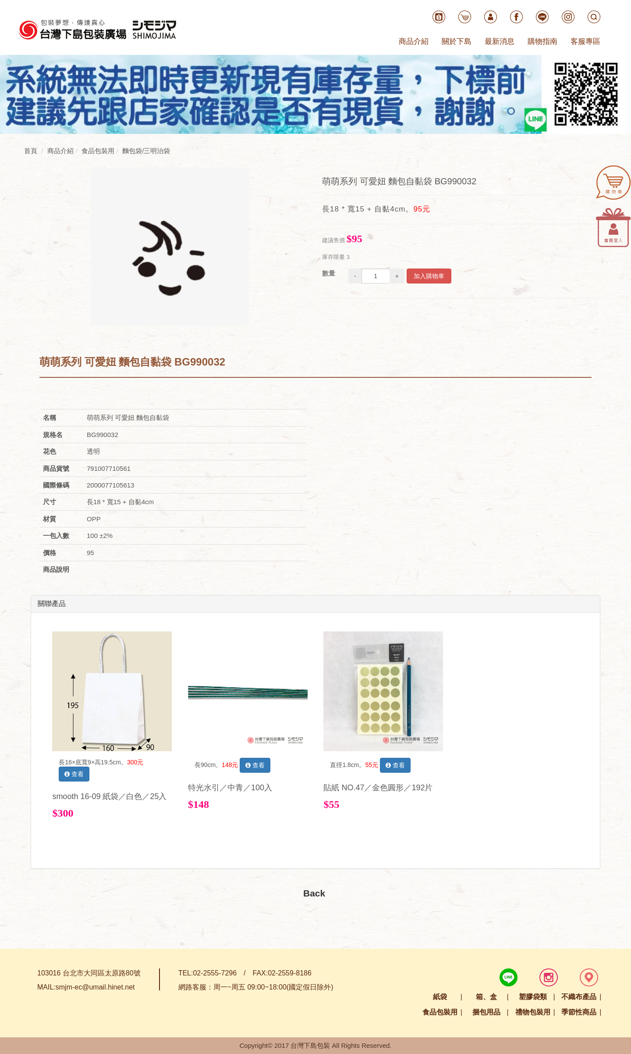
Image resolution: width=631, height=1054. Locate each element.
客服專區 (585, 41)
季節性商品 (578, 1012)
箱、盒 (486, 996)
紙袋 (440, 996)
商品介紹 (414, 41)
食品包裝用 (439, 1012)
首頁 (30, 150)
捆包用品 (486, 1012)
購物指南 (542, 41)
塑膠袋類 (533, 996)
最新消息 (499, 41)
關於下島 (456, 41)
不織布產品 (578, 996)
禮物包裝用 (532, 1012)
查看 (74, 774)
